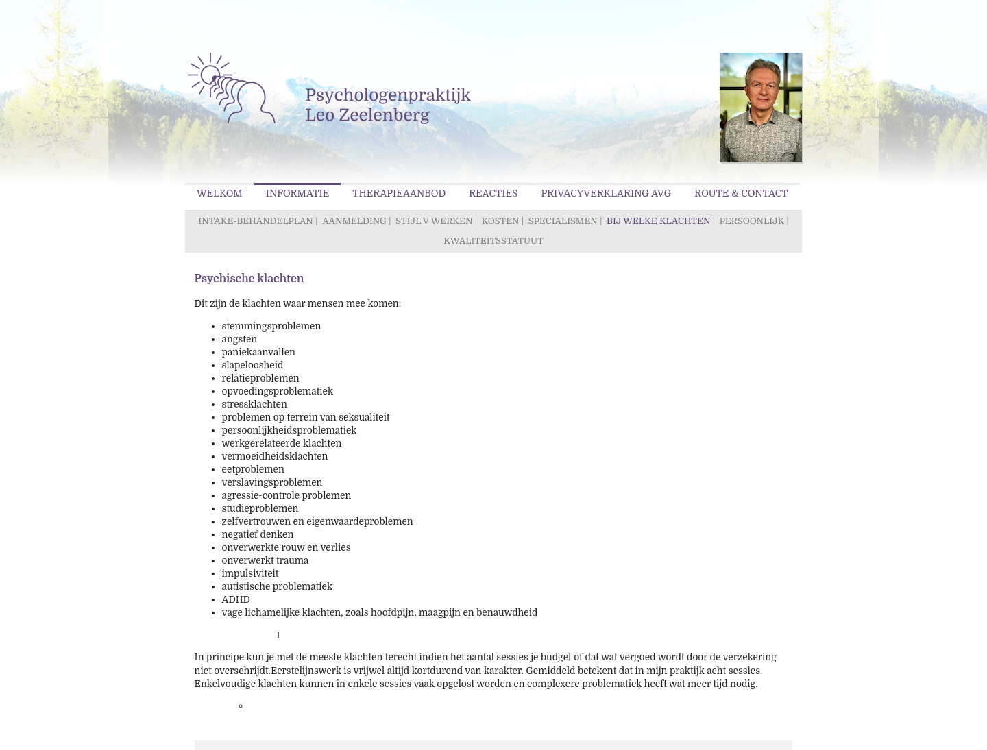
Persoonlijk (752, 221)
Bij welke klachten (658, 221)
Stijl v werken (433, 221)
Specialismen (563, 221)
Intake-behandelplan (255, 221)
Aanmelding (354, 221)
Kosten (501, 221)
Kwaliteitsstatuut (493, 241)
